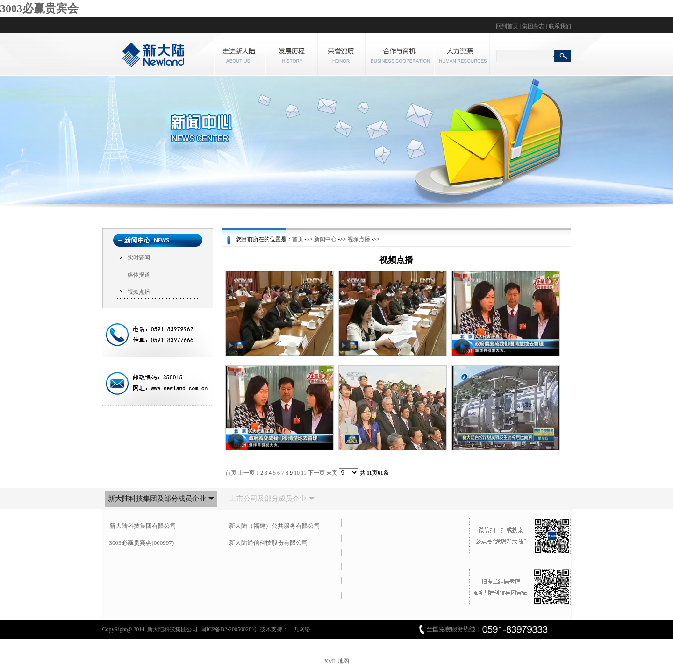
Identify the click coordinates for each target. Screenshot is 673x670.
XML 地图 (336, 661)
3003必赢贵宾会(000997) (141, 542)
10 (297, 473)
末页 (331, 473)
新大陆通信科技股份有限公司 (268, 542)
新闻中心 (325, 239)
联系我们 (560, 26)
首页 (297, 239)
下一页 (316, 473)
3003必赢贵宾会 (39, 8)
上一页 (246, 473)
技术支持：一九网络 (285, 629)
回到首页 (507, 26)
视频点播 (139, 292)
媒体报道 (139, 274)
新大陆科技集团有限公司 (142, 525)
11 (304, 473)
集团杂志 (533, 26)
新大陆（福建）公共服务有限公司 (274, 525)
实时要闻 (139, 257)
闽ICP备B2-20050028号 (228, 629)
